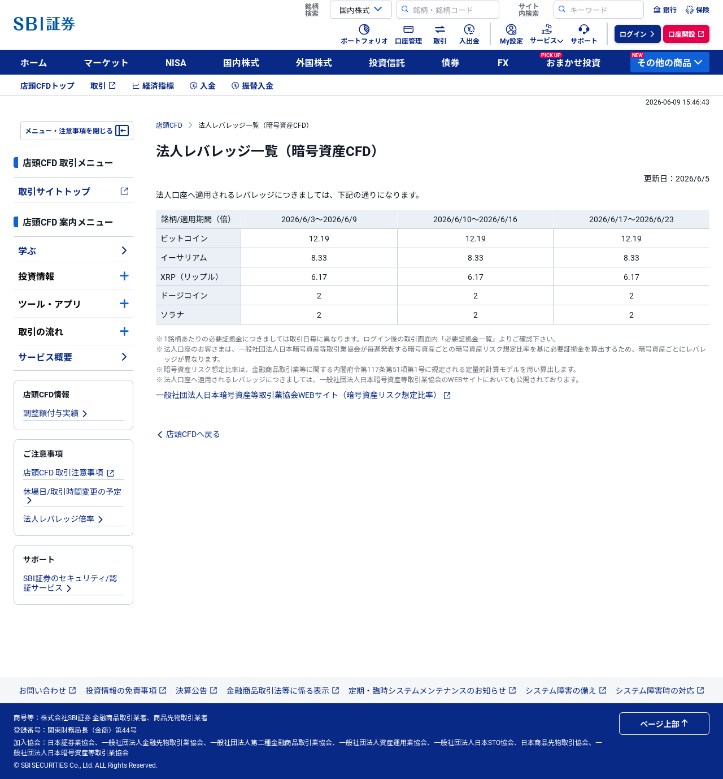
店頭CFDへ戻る (188, 433)
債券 (450, 62)
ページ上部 (664, 723)
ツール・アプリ (73, 303)
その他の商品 (666, 60)
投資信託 (387, 62)
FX (503, 62)
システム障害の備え (566, 690)
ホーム (33, 62)
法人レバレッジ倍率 (63, 518)
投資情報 (73, 276)
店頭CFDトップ (47, 85)
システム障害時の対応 (660, 690)
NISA (175, 62)
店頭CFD (169, 125)
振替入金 (252, 85)
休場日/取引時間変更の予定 (72, 495)
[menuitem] (665, 10)
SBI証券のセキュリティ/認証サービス (70, 582)
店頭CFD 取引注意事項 (69, 472)
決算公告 (196, 690)
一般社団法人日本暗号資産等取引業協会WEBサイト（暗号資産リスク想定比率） (303, 394)
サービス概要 (73, 356)
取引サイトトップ (73, 191)
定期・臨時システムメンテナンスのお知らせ (432, 690)
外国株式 (314, 62)
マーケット (106, 62)
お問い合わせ (47, 690)
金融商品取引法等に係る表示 (283, 690)
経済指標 (153, 85)
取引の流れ (73, 331)
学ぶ (73, 250)
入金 (203, 85)
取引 (103, 85)
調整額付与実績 (56, 412)
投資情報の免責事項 (126, 690)
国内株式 (241, 62)
